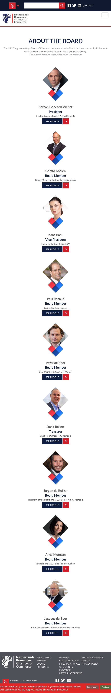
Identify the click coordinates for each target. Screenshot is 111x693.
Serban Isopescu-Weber (55, 107)
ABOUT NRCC (44, 657)
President (55, 112)
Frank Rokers (55, 427)
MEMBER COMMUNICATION (69, 659)
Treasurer (55, 431)
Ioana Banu (55, 235)
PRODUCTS (43, 666)
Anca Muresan (55, 555)
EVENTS (41, 663)
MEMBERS (42, 660)
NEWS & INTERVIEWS (70, 673)
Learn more (92, 687)
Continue (105, 687)
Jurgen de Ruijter (56, 491)
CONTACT (87, 660)
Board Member (55, 176)
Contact (88, 5)
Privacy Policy (90, 663)
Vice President (55, 240)
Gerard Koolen (55, 171)
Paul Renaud (55, 299)
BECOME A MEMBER (92, 657)
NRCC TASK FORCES (69, 663)
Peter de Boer (55, 363)
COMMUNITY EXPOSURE (66, 668)
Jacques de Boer (55, 619)
